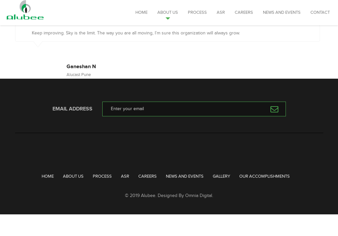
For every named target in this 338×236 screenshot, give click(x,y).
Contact (320, 12)
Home (141, 12)
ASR (221, 12)
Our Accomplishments (264, 176)
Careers (244, 12)
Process (197, 12)
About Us (167, 12)
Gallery (221, 176)
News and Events (282, 12)
